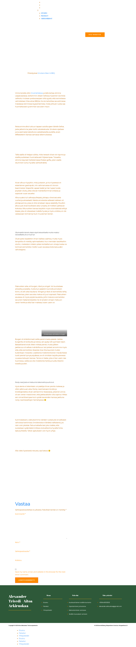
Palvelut (44, 5)
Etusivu (44, 2)
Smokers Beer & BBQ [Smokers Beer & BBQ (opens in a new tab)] (46, 73)
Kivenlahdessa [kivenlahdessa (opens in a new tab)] (37, 93)
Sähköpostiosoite (22, 552)
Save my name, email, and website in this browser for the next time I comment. (40, 574)
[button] (68, 10)
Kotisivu (18, 561)
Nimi (17, 543)
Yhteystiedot (46, 8)
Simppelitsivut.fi (111, 626)
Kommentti (20, 514)
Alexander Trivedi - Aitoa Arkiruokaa (20, 602)
